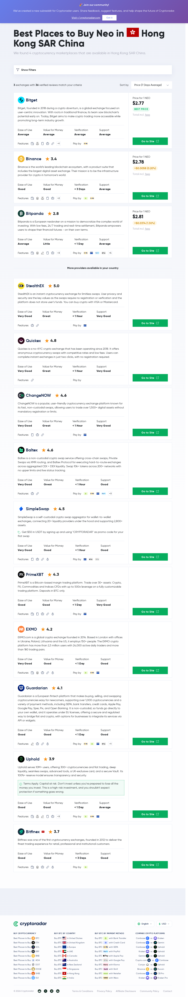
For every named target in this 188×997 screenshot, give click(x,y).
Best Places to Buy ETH (26, 942)
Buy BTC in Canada (65, 955)
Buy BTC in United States (68, 938)
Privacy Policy (104, 991)
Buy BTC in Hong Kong (66, 973)
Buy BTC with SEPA (106, 947)
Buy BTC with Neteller (108, 973)
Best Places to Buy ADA (27, 960)
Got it (109, 17)
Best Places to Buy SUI (26, 978)
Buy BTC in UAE (63, 951)
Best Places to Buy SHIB (27, 973)
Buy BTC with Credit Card (110, 942)
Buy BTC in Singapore (66, 969)
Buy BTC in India (64, 977)
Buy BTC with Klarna (107, 964)
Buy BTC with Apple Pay (109, 956)
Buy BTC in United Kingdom (69, 942)
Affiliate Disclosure (126, 991)
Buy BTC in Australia (66, 960)
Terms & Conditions (82, 991)
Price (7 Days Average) (148, 85)
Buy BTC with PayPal (107, 951)
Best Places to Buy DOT (27, 964)
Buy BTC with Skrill (106, 969)
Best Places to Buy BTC (26, 938)
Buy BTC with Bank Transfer (110, 938)
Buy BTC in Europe (65, 947)
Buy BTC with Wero (106, 978)
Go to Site (150, 141)
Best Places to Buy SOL (26, 947)
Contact (167, 991)
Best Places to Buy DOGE (27, 969)
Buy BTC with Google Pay (109, 960)
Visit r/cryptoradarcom (86, 17)
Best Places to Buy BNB (26, 956)
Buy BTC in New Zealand (68, 964)
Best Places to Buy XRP (26, 951)
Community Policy (149, 991)
